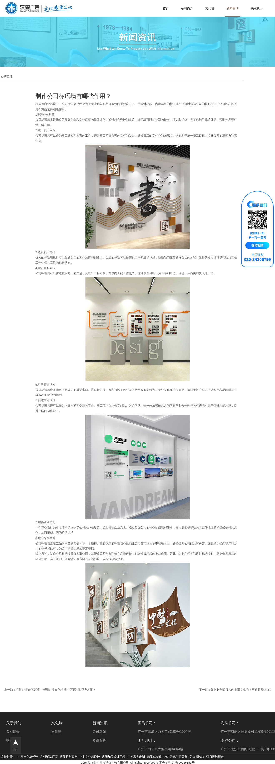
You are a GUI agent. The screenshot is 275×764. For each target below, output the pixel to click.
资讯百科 (99, 740)
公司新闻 (99, 731)
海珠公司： (230, 723)
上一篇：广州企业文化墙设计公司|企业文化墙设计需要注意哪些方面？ (49, 689)
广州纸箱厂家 (49, 756)
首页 (166, 8)
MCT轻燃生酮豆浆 (175, 756)
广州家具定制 (136, 756)
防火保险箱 (197, 756)
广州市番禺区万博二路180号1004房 (164, 731)
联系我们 (256, 8)
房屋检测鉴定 (68, 756)
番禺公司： (147, 723)
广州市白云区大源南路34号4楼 (160, 749)
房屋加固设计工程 (113, 756)
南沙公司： (230, 740)
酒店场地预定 (215, 756)
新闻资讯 (232, 8)
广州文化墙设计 (28, 756)
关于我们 (13, 723)
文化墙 (209, 8)
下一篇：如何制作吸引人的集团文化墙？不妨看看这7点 (235, 689)
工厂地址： (147, 740)
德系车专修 (154, 756)
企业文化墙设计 (89, 756)
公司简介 (187, 8)
